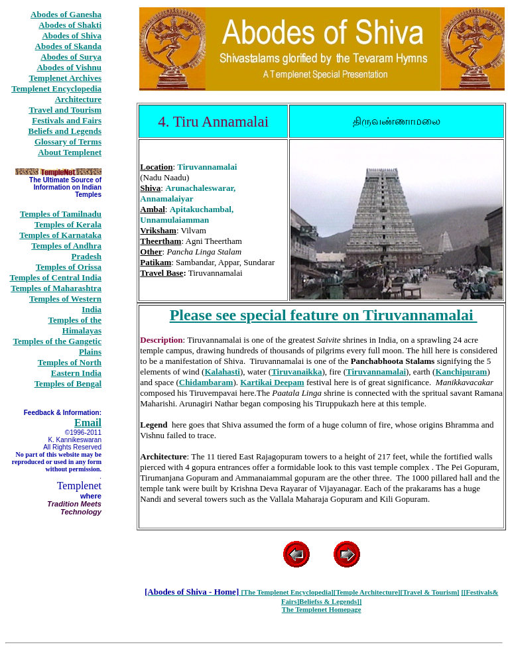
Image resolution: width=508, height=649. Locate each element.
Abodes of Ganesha (66, 14)
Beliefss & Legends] (329, 601)
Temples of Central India (55, 277)
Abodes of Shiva (71, 35)
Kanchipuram (461, 372)
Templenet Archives (65, 78)
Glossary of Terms (67, 142)
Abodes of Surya (70, 57)
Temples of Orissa (68, 267)
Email (87, 422)
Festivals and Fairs (66, 120)
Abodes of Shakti (69, 25)
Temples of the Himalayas (74, 325)
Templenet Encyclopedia (56, 88)
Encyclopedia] (312, 592)
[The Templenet (265, 592)
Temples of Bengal (67, 383)
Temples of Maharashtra (56, 288)
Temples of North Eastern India (69, 367)
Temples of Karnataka (60, 235)
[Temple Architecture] (367, 592)
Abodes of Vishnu (68, 67)
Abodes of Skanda (68, 46)
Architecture (78, 99)
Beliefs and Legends (64, 131)
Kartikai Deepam (272, 382)
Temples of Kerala (67, 224)
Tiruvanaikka (296, 372)
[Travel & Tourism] (430, 592)
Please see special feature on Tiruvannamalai (323, 315)
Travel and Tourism (65, 110)
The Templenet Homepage (321, 609)
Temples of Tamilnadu (60, 214)
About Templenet (69, 152)
